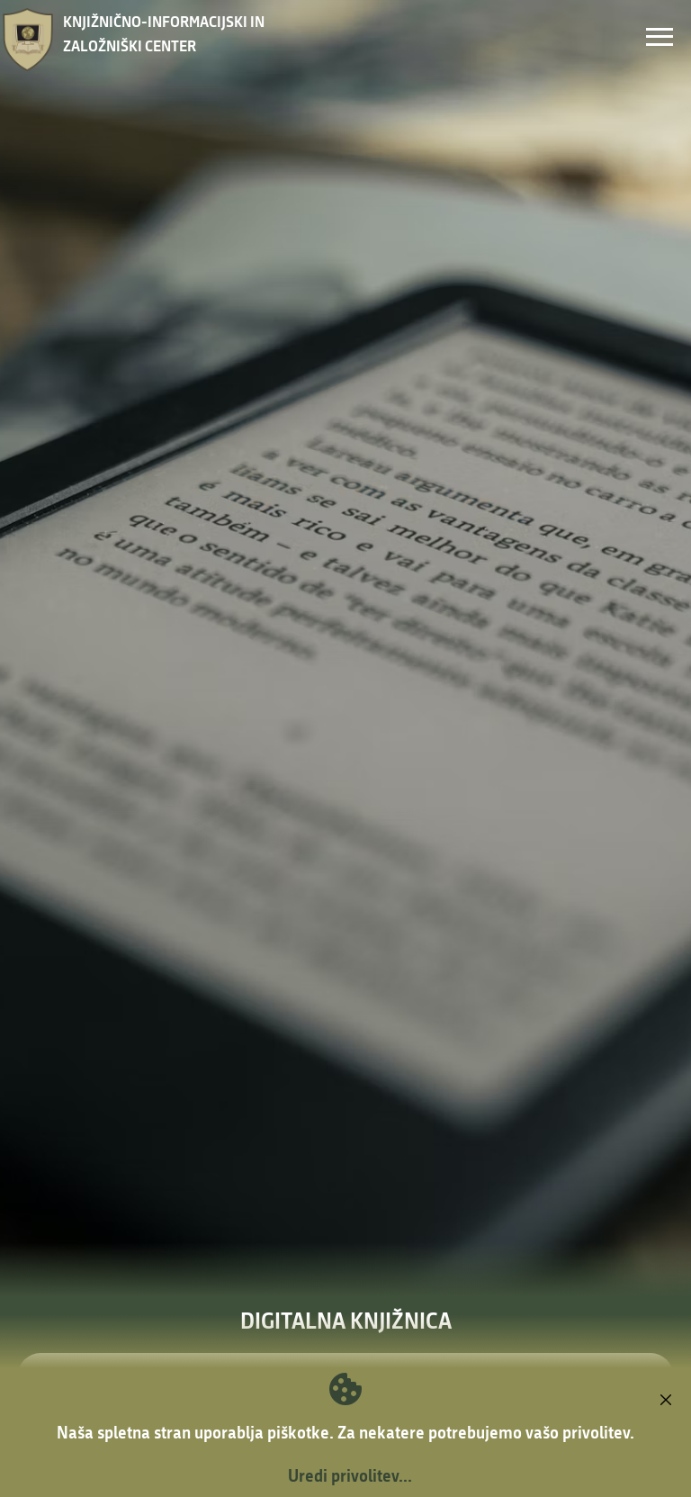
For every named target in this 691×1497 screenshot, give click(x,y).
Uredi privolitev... (350, 1475)
